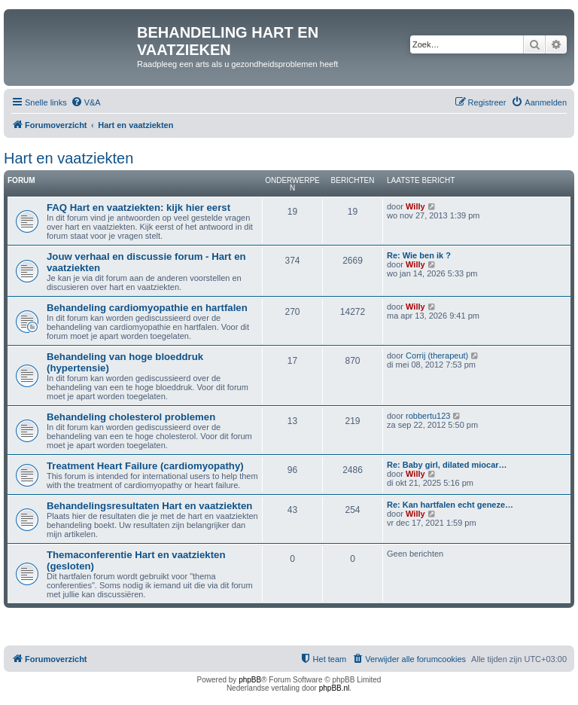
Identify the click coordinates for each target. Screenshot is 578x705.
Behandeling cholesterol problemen (131, 417)
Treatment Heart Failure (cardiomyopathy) (145, 466)
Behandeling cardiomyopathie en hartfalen (147, 307)
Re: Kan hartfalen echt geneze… (450, 504)
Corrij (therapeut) (437, 355)
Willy (415, 206)
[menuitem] (86, 102)
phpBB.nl (334, 688)
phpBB (250, 680)
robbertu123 (428, 415)
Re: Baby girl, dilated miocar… (447, 464)
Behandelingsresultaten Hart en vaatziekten (149, 505)
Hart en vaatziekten (68, 158)
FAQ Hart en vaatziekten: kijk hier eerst (138, 207)
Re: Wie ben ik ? (419, 255)
